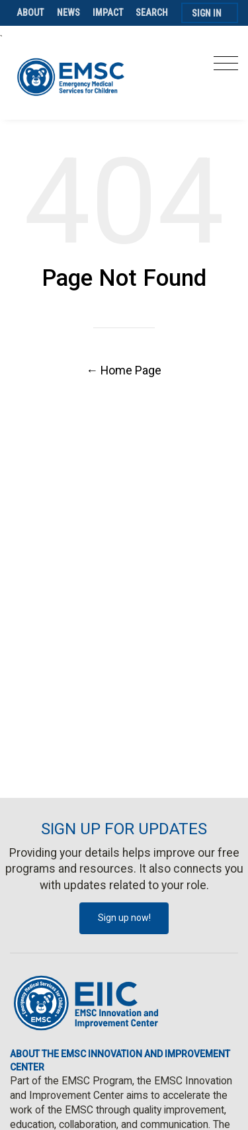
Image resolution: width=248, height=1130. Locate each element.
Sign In (207, 13)
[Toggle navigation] (226, 67)
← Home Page (124, 370)
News (68, 12)
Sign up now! (124, 917)
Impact (108, 12)
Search (152, 12)
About (30, 12)
